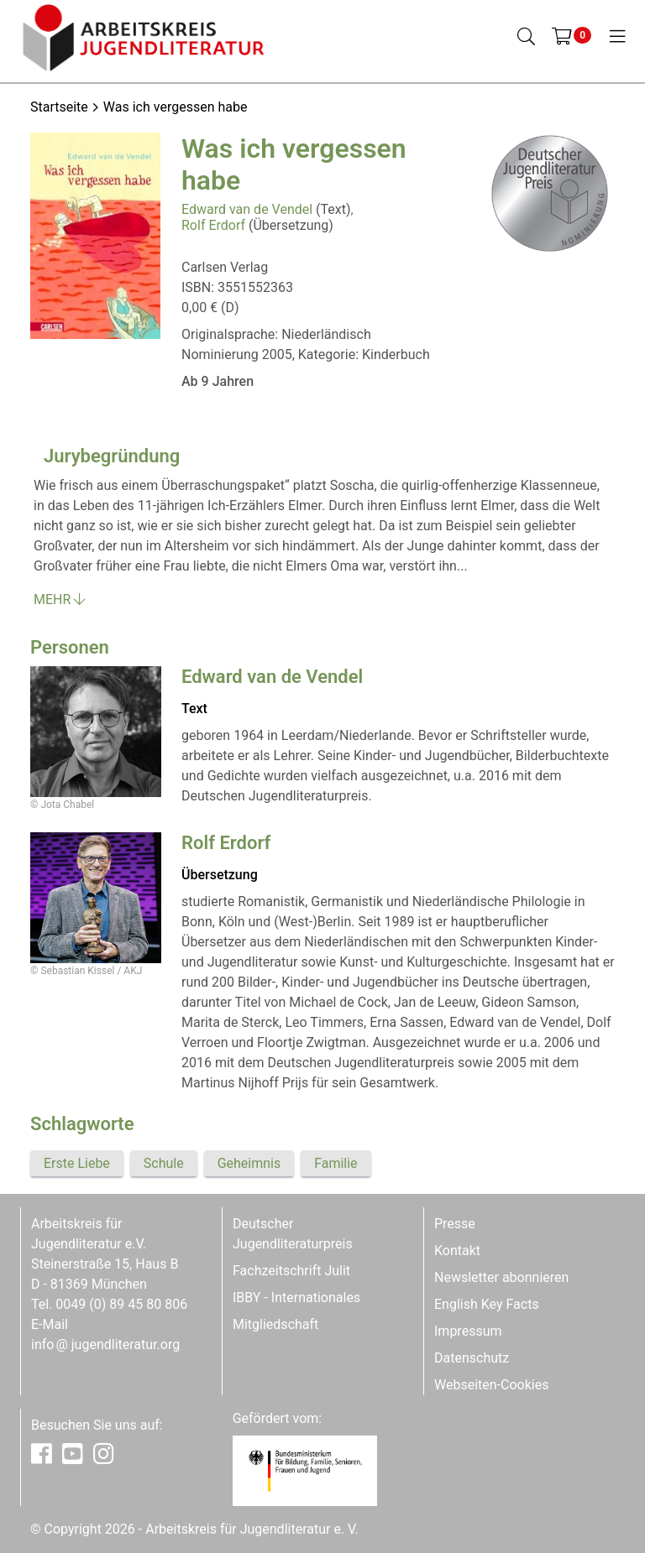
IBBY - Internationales (296, 1297)
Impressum (468, 1331)
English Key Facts (486, 1304)
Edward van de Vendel (246, 209)
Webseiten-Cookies (491, 1385)
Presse (454, 1224)
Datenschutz (471, 1358)
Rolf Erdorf (213, 225)
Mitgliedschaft (275, 1324)
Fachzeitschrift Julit (291, 1271)
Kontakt (457, 1251)
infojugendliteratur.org (105, 1344)
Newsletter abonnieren (501, 1277)
